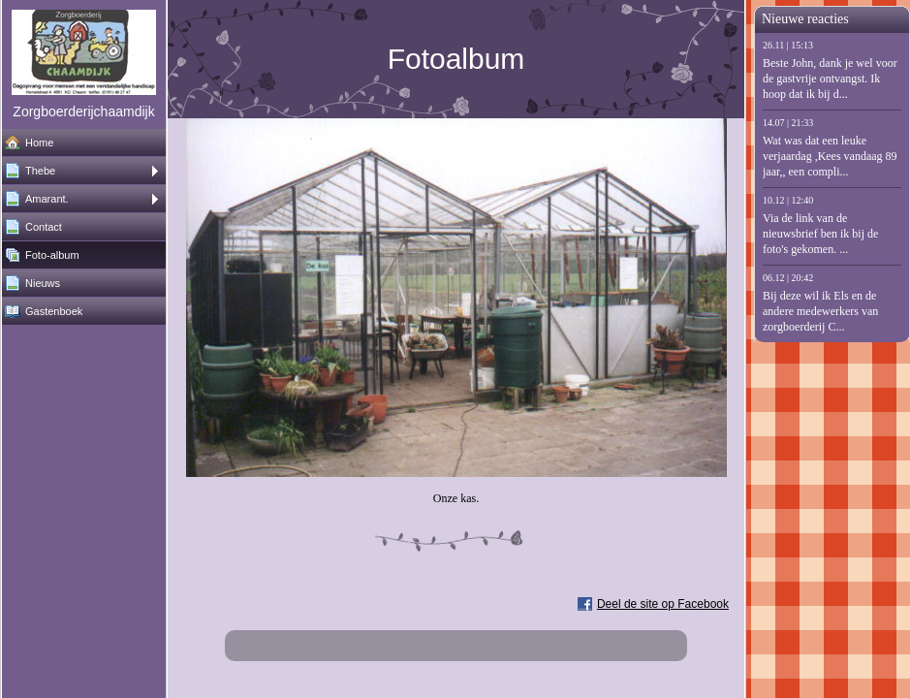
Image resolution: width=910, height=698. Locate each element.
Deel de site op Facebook (663, 604)
